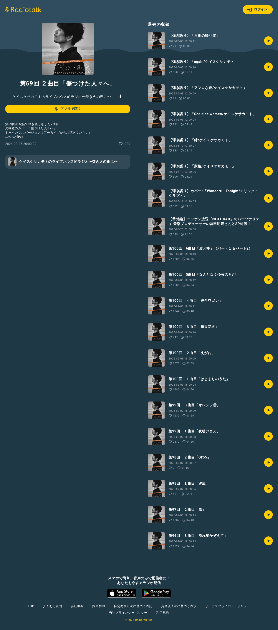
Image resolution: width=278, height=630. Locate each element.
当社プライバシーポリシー (128, 612)
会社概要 (77, 606)
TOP (31, 606)
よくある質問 (52, 606)
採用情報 (98, 606)
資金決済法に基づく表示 (179, 606)
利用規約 (162, 612)
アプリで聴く (67, 109)
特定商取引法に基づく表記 (133, 606)
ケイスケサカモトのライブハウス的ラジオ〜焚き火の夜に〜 (61, 97)
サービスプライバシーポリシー (227, 606)
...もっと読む (14, 137)
